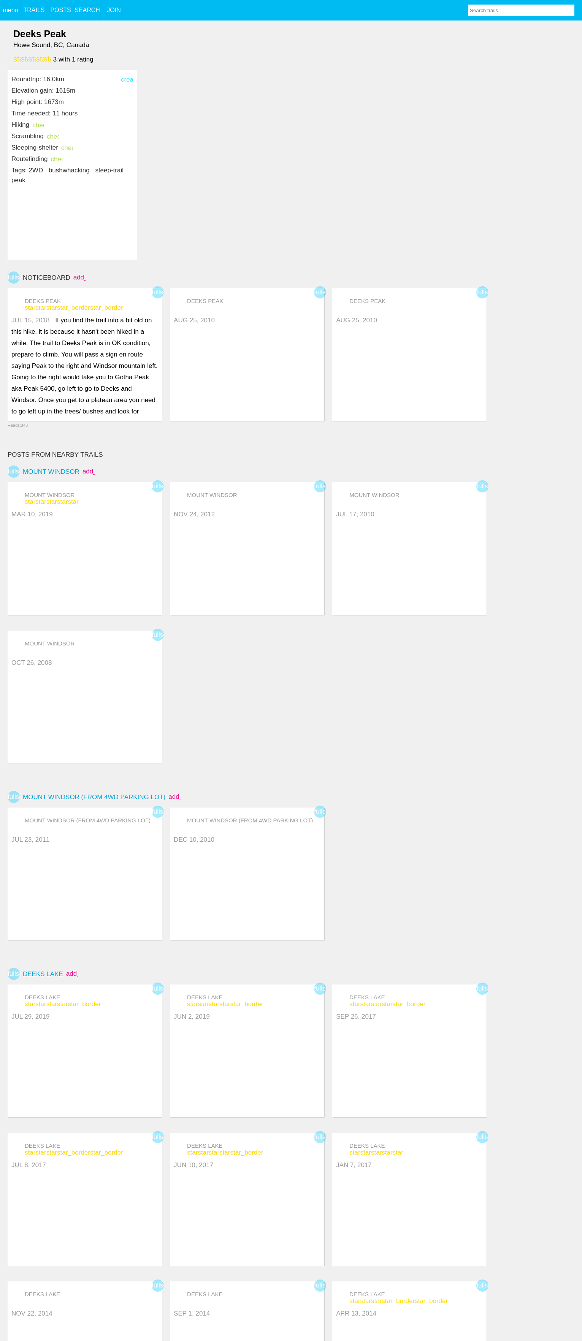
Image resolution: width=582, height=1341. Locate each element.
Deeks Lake (43, 974)
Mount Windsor (51, 471)
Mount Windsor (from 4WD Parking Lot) (94, 797)
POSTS (60, 10)
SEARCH (87, 10)
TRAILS (33, 10)
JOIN (114, 10)
